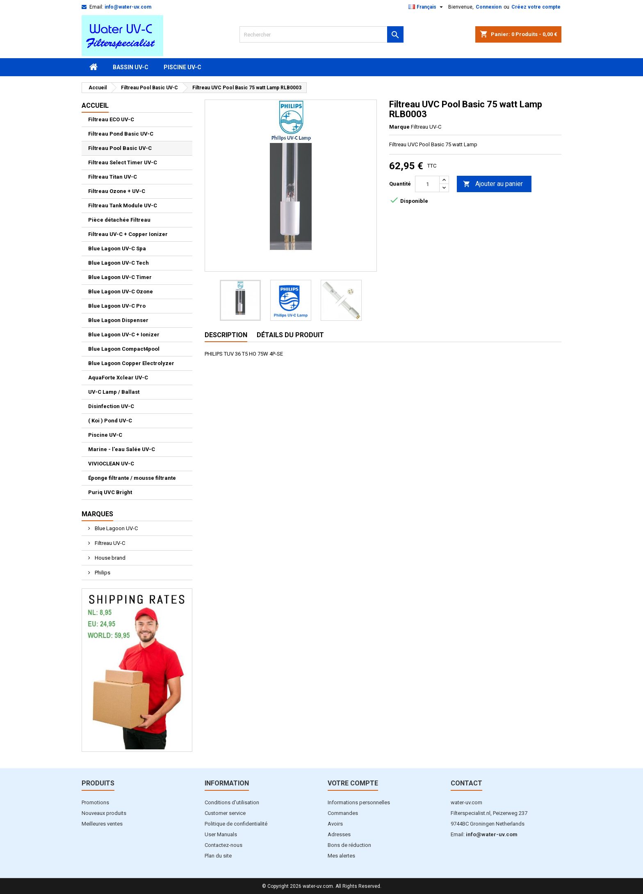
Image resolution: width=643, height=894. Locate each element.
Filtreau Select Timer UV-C (122, 162)
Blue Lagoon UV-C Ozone (120, 291)
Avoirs (335, 824)
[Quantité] (427, 184)
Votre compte (353, 783)
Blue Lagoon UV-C (115, 528)
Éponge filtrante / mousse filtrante (132, 478)
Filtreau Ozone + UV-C (116, 191)
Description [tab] (226, 335)
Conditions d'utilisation (232, 802)
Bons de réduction (349, 845)
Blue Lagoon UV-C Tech (118, 263)
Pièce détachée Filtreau (119, 220)
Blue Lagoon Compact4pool (124, 349)
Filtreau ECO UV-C (111, 119)
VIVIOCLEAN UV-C (111, 464)
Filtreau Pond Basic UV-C (120, 134)
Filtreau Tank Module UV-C (122, 205)
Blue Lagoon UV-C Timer (120, 277)
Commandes (343, 813)
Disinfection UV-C (111, 406)
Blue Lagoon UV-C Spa (117, 248)
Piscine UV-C (182, 67)
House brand (109, 558)
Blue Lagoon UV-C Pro (117, 306)
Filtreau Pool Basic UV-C (120, 148)
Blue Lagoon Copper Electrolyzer (131, 363)
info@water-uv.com (128, 7)
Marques (97, 514)
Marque (399, 127)
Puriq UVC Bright (110, 492)
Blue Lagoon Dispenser (118, 320)
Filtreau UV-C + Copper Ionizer (128, 234)
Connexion (489, 7)
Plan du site (218, 856)
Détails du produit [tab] (290, 335)
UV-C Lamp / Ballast (113, 392)
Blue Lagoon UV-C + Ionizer (124, 334)
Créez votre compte (536, 7)
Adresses (339, 834)
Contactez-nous (223, 845)
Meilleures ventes (102, 824)
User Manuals (221, 834)
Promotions (95, 802)
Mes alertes (341, 856)
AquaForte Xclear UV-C (118, 377)
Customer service (225, 813)
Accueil (95, 105)
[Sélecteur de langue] (426, 7)
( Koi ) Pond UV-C (110, 421)
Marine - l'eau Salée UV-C (121, 449)
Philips (101, 573)
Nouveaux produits (104, 813)
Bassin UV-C (130, 67)
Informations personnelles (359, 802)
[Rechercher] (321, 34)
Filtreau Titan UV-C (112, 177)
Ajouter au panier (493, 184)
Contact (466, 783)
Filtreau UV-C (109, 543)
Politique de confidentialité (236, 824)
